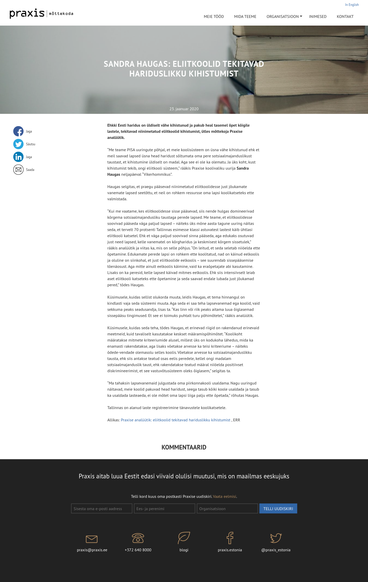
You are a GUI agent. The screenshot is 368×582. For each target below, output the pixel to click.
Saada (30, 170)
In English (352, 5)
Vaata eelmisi (224, 496)
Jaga (29, 131)
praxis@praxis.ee (92, 542)
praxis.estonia (230, 542)
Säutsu (30, 144)
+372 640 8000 (138, 542)
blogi (184, 542)
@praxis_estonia (276, 542)
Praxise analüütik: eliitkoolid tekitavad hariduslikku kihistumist (176, 419)
